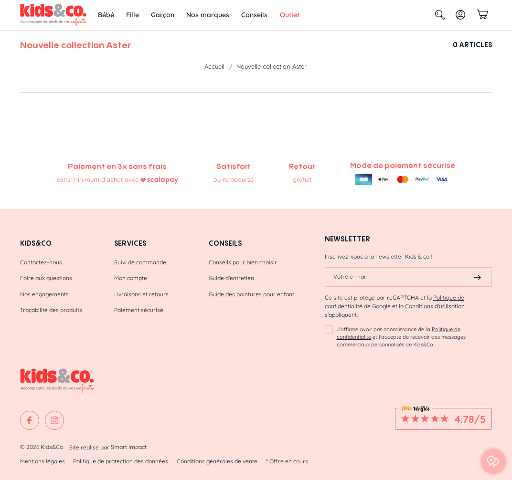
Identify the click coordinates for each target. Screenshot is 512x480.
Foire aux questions (46, 278)
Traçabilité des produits (51, 309)
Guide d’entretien (231, 278)
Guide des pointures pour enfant (251, 294)
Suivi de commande (140, 262)
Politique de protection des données (120, 461)
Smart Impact (129, 446)
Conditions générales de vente (217, 461)
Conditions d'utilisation (435, 306)
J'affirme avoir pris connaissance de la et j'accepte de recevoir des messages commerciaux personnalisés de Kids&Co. (401, 337)
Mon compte (130, 278)
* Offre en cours (287, 461)
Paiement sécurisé (138, 309)
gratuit (302, 179)
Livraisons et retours (141, 294)
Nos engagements (44, 294)
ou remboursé (233, 179)
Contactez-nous (41, 262)
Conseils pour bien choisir (243, 262)
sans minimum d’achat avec (98, 179)
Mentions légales (42, 461)
